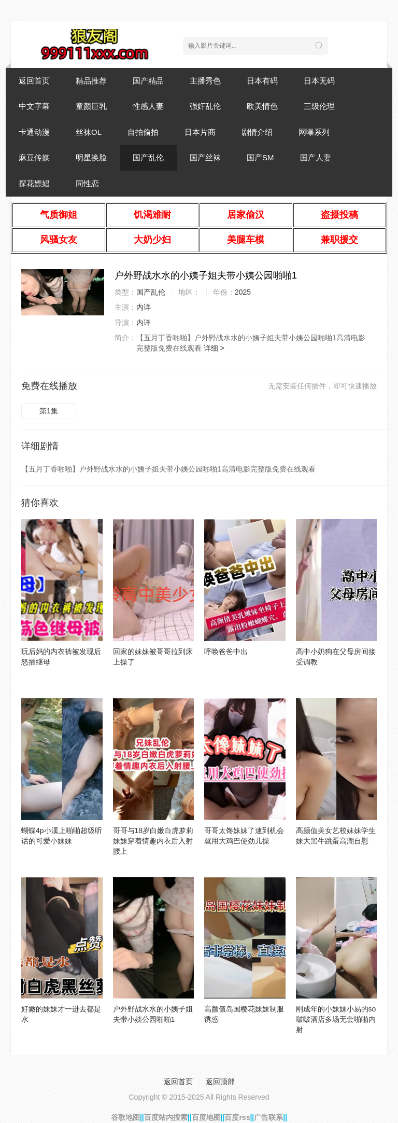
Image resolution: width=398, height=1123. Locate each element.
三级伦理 (319, 106)
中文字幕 (34, 106)
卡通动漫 (34, 132)
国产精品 (148, 80)
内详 (143, 307)
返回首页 (34, 80)
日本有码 (262, 80)
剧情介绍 (257, 132)
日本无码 (319, 80)
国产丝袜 (205, 157)
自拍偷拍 (143, 132)
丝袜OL (89, 132)
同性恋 (87, 183)
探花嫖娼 (34, 183)
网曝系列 (314, 132)
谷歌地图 (125, 1117)
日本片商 (200, 132)
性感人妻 (148, 106)
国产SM (260, 157)
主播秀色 (205, 80)
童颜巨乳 (91, 106)
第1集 (48, 411)
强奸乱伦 (205, 106)
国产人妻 (315, 157)
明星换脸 (91, 157)
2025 (243, 292)
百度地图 (206, 1117)
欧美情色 (262, 106)
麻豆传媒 (34, 157)
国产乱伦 (148, 157)
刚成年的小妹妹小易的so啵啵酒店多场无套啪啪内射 (336, 1019)
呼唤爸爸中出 (226, 651)
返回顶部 (220, 1081)
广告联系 (268, 1117)
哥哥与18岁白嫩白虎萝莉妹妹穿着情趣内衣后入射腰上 (153, 840)
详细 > (214, 348)
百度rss (237, 1117)
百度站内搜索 (166, 1117)
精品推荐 (91, 80)
